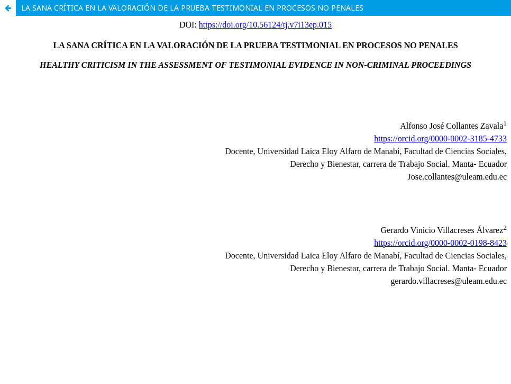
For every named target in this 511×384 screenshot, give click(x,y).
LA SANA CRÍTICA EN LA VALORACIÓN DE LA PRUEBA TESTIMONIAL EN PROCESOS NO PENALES (192, 8)
